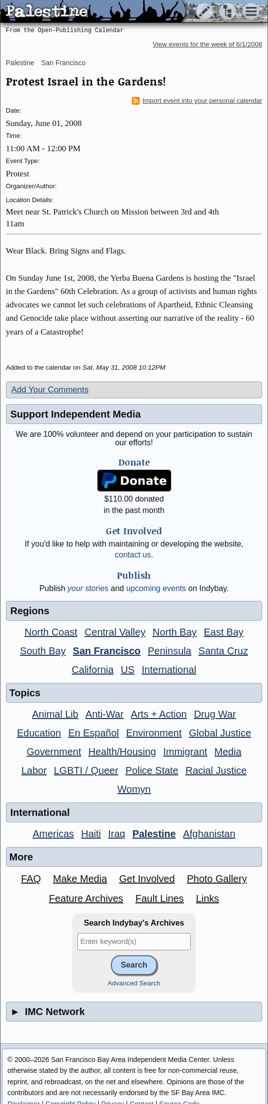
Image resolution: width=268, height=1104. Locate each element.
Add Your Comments (50, 389)
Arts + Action (159, 714)
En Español (93, 732)
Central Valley (115, 632)
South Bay (42, 650)
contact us (133, 555)
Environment (153, 732)
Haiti (91, 833)
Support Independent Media (75, 414)
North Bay (175, 632)
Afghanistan (209, 833)
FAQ (31, 878)
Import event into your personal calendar (197, 101)
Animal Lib (55, 714)
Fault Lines (159, 898)
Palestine (20, 63)
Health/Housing (122, 751)
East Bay (224, 632)
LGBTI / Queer (86, 770)
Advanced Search (134, 983)
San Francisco (63, 63)
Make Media (80, 878)
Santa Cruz (223, 650)
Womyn (134, 789)
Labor (34, 770)
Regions (30, 610)
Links (207, 898)
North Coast (50, 632)
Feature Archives (86, 898)
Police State (151, 770)
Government (54, 751)
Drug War (215, 714)
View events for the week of (207, 44)
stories (87, 588)
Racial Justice (215, 770)
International (169, 669)
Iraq (116, 833)
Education (39, 732)
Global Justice (220, 732)
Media (227, 751)
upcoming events (156, 588)
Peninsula (169, 650)
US (128, 669)
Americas (53, 833)
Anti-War (105, 714)
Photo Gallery (217, 878)
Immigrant (185, 751)
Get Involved (146, 878)
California (92, 669)
